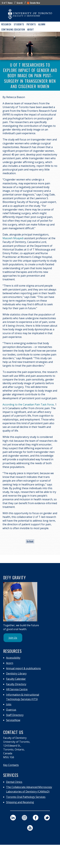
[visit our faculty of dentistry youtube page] (30, 828)
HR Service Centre (17, 689)
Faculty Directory (16, 684)
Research (6, 24)
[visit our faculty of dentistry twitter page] (47, 817)
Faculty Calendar (16, 679)
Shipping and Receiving (20, 802)
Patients (31, 24)
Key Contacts (11, 765)
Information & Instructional (22, 694)
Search (20, 2)
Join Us (13, 637)
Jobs (8, 704)
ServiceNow (13, 720)
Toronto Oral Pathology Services (25, 797)
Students (19, 24)
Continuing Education (13, 29)
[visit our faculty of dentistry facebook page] (35, 817)
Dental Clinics (14, 782)
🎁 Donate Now (33, 2)
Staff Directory (15, 715)
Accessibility (13, 657)
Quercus (11, 709)
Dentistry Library (16, 673)
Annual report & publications (23, 668)
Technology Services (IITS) (22, 699)
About (30, 29)
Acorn (9, 663)
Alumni (41, 24)
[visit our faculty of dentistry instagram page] (24, 817)
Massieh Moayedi (13, 238)
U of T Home (7, 2)
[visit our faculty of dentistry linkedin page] (13, 817)
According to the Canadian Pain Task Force (28, 404)
